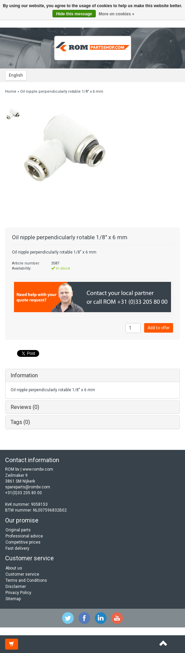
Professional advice (24, 536)
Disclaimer (15, 586)
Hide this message (74, 14)
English (16, 75)
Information (24, 375)
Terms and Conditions (26, 580)
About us (13, 568)
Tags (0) (20, 422)
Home (10, 91)
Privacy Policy (18, 592)
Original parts (18, 530)
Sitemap (13, 598)
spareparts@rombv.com (27, 487)
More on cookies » (117, 14)
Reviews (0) (25, 407)
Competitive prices (23, 542)
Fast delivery (17, 548)
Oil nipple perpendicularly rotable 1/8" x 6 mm (61, 91)
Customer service (22, 574)
